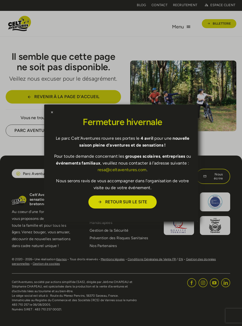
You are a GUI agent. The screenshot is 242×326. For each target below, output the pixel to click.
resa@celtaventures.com (122, 169)
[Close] (52, 112)
